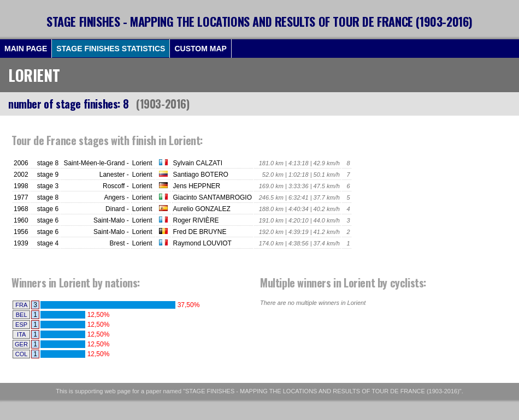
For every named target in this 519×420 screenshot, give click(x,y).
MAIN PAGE (25, 48)
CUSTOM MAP (200, 48)
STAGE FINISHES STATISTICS (110, 48)
